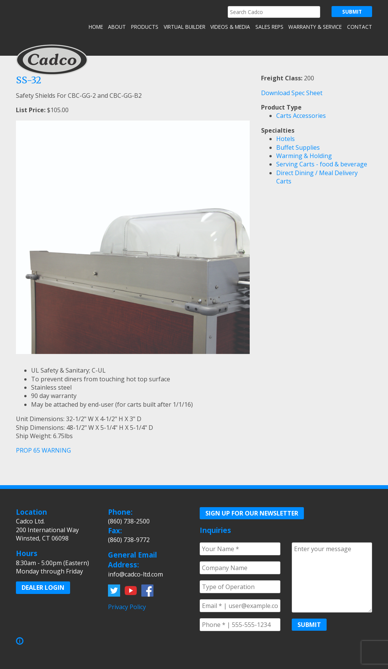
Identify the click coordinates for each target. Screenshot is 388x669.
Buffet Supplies (298, 147)
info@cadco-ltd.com (135, 574)
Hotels (285, 139)
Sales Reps (269, 26)
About (117, 26)
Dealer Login (43, 587)
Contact (359, 26)
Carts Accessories (301, 115)
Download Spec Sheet (291, 93)
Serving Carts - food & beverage (321, 164)
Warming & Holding (304, 156)
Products (144, 26)
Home (96, 26)
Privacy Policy (127, 607)
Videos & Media (230, 26)
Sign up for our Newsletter (251, 513)
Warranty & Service (315, 26)
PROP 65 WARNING (43, 450)
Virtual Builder (184, 26)
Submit (309, 624)
